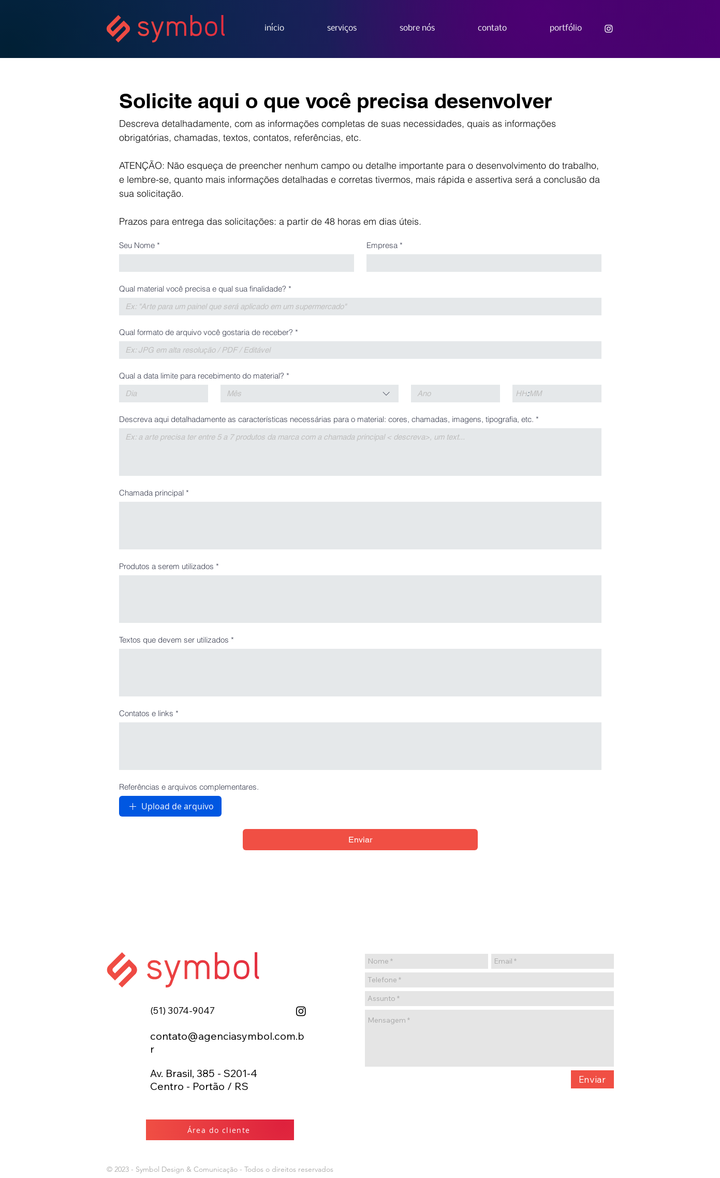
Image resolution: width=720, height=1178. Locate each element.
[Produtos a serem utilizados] (360, 599)
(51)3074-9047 (182, 1010)
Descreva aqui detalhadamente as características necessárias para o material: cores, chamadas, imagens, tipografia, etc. (329, 419)
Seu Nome (139, 245)
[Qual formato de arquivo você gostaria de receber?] (357, 350)
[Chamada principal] (360, 525)
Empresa (384, 245)
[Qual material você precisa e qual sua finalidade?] (357, 306)
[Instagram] (301, 1011)
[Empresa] (480, 263)
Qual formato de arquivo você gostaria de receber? (208, 332)
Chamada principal (154, 493)
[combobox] (310, 393)
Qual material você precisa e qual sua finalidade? (205, 289)
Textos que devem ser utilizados (176, 640)
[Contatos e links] (360, 746)
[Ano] (452, 393)
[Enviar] (592, 1079)
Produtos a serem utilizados (169, 566)
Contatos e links (149, 713)
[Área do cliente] (220, 1129)
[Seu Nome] (233, 263)
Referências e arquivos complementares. (189, 787)
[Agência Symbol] (609, 28)
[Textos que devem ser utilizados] (360, 672)
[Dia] (160, 393)
